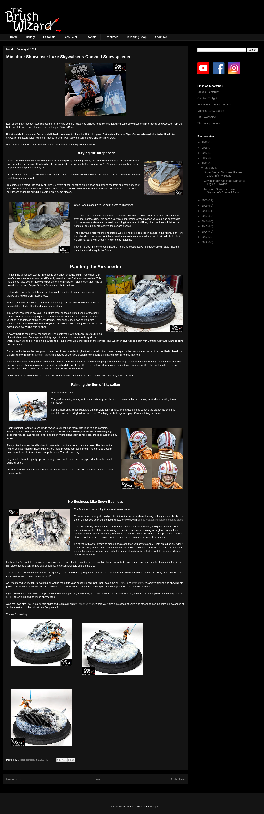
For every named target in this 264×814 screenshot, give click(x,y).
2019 (205, 205)
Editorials (49, 37)
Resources (111, 37)
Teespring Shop (136, 37)
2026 (205, 142)
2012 (205, 242)
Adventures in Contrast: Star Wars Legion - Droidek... (224, 182)
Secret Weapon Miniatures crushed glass (160, 519)
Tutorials (90, 37)
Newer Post (14, 779)
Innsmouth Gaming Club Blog (214, 104)
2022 (205, 158)
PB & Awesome (206, 116)
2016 (205, 221)
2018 (205, 210)
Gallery (30, 37)
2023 (205, 152)
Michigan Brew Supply (210, 110)
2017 (205, 215)
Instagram (137, 582)
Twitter (122, 582)
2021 (205, 163)
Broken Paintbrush (208, 91)
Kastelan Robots (42, 354)
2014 (205, 231)
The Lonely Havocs (208, 123)
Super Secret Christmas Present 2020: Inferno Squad (223, 174)
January (210, 167)
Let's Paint (70, 37)
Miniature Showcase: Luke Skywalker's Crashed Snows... (223, 191)
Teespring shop (85, 603)
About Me (161, 37)
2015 (205, 226)
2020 (205, 200)
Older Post (178, 779)
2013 (205, 236)
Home (14, 37)
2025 (205, 147)
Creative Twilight (207, 98)
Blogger (153, 806)
